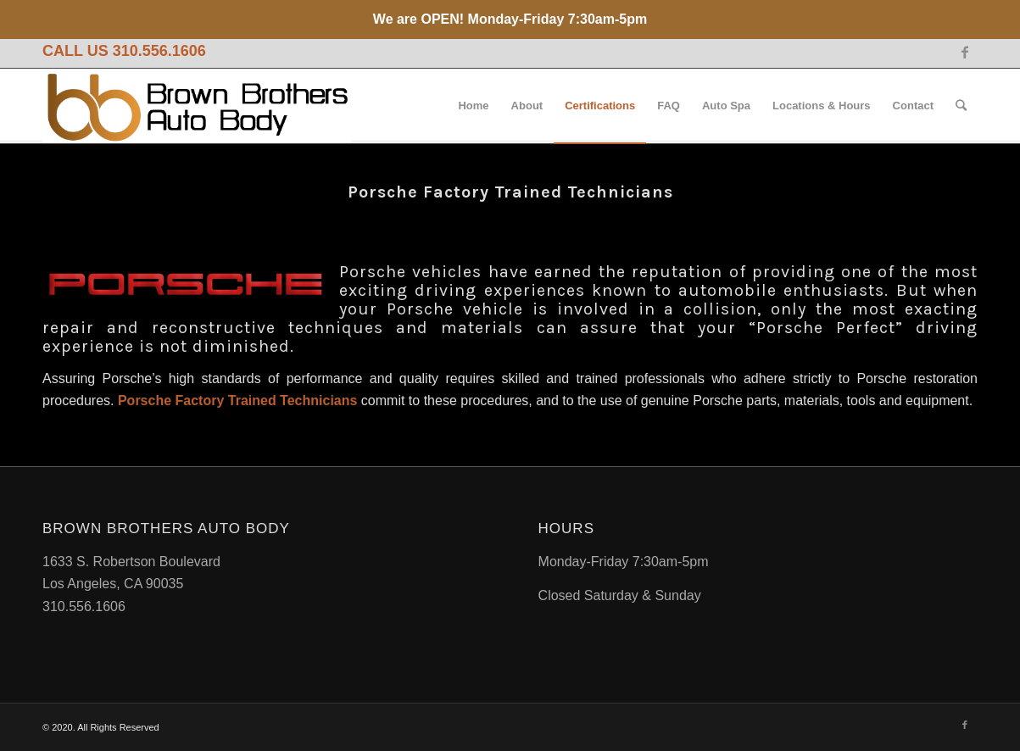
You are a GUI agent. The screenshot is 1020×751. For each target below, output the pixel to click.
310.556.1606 (159, 50)
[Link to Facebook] (965, 51)
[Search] (961, 106)
